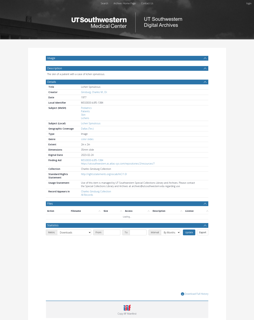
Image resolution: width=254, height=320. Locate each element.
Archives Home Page (125, 3)
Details (51, 82)
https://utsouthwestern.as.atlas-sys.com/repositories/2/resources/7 (118, 163)
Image (51, 58)
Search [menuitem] (104, 3)
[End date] (138, 232)
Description (54, 68)
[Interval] (170, 232)
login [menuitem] (248, 3)
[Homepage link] (127, 21)
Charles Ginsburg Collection (96, 191)
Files (50, 203)
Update (189, 232)
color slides (87, 139)
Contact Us (147, 3)
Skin (83, 114)
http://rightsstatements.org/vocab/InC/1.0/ (104, 174)
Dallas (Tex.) (87, 128)
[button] (127, 309)
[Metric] (74, 232)
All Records (87, 194)
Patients (85, 111)
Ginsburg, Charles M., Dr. (94, 92)
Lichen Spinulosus (91, 123)
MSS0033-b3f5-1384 (92, 160)
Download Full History (194, 294)
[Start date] (111, 232)
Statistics (53, 225)
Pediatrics (86, 107)
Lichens (85, 118)
